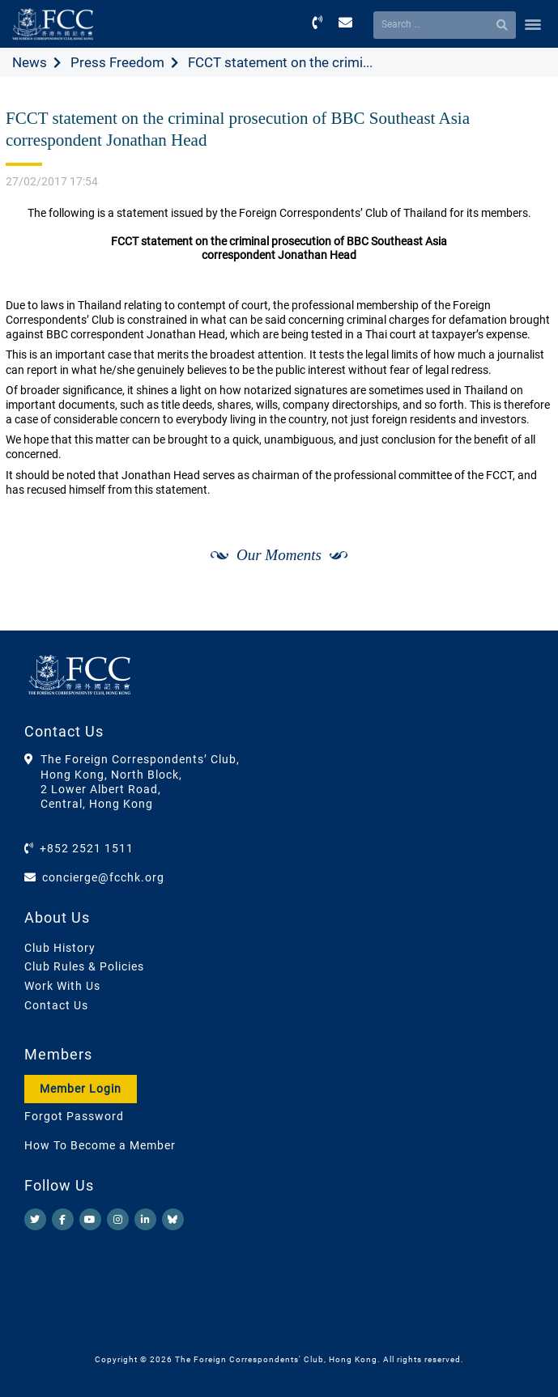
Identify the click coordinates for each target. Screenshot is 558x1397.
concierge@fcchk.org (103, 877)
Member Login (80, 1088)
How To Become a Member (100, 1145)
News (29, 62)
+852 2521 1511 (87, 848)
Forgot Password (74, 1116)
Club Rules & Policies (84, 966)
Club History (60, 947)
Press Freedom (117, 62)
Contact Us (56, 1005)
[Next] (522, 613)
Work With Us (62, 985)
